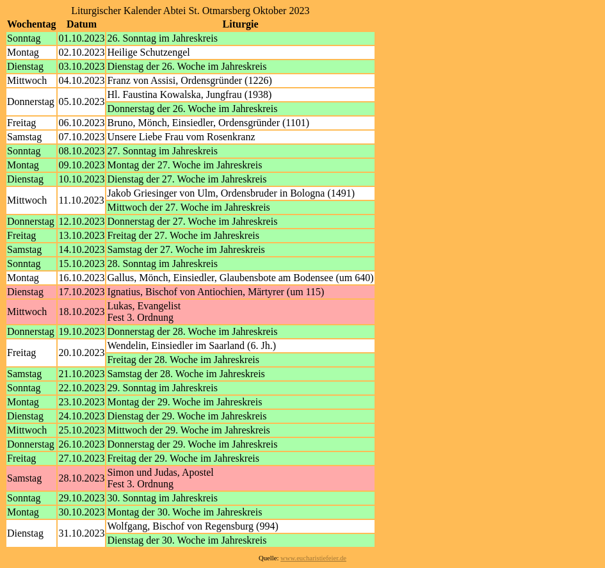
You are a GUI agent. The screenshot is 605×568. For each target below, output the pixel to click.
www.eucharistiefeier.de (313, 558)
